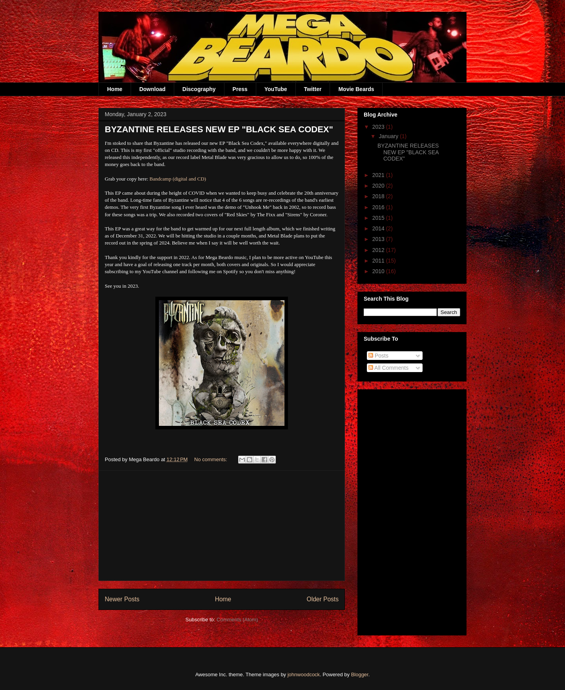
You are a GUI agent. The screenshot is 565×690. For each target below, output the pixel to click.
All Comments (388, 368)
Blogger (359, 674)
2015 (379, 218)
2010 (379, 271)
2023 (379, 127)
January (389, 136)
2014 (379, 228)
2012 (379, 250)
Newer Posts (122, 599)
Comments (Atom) (237, 619)
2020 (379, 186)
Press (240, 89)
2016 (379, 207)
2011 (379, 260)
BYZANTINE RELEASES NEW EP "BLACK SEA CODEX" (219, 129)
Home (114, 89)
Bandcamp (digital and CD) (177, 179)
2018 (379, 196)
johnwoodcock (304, 674)
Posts (378, 355)
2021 (379, 175)
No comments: (211, 459)
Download (152, 89)
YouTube (275, 89)
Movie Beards (356, 89)
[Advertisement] (222, 525)
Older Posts (323, 599)
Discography (199, 89)
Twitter (313, 89)
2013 (379, 239)
